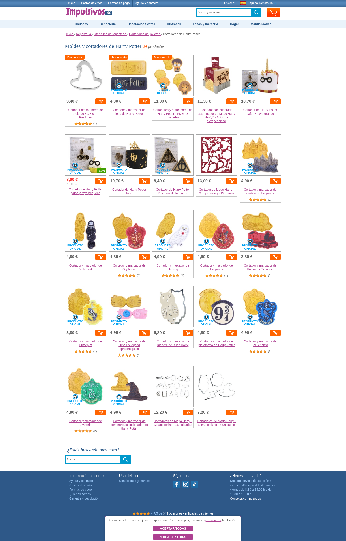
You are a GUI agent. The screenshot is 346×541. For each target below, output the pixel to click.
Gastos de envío (91, 3)
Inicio (71, 3)
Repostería (108, 24)
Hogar (234, 24)
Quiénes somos (80, 494)
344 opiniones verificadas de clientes (188, 513)
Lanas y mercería (205, 24)
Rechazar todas (172, 537)
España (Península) (258, 3)
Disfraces (174, 24)
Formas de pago (119, 3)
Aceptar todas (173, 528)
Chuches (81, 24)
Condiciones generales (134, 481)
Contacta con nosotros (245, 498)
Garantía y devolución (84, 498)
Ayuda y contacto (146, 3)
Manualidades (261, 24)
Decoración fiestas (141, 24)
